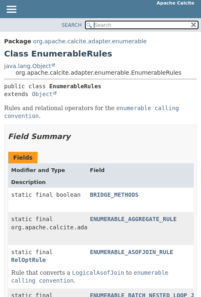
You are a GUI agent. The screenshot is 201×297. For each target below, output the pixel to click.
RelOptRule (28, 260)
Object (42, 94)
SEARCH (72, 25)
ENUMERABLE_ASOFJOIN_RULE (131, 252)
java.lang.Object (27, 66)
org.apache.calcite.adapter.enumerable (90, 41)
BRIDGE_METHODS (114, 194)
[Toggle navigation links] (11, 10)
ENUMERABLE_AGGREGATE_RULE (133, 219)
